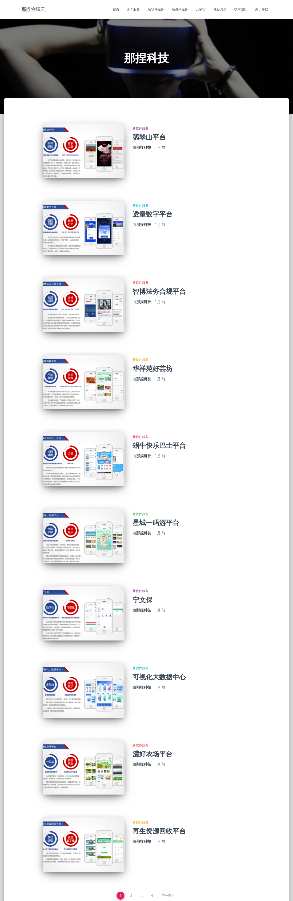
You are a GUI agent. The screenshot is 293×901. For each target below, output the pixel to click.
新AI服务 (133, 9)
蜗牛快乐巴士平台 (159, 425)
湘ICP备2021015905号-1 (251, 889)
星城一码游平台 (156, 498)
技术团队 (240, 9)
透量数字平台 (152, 209)
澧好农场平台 (152, 714)
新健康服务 (180, 9)
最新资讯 (220, 9)
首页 (116, 9)
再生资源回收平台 (159, 786)
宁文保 (142, 570)
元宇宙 (201, 9)
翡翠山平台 (149, 137)
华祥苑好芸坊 (152, 353)
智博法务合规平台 (159, 281)
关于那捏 (261, 9)
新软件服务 (156, 9)
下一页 (166, 846)
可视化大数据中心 (159, 642)
